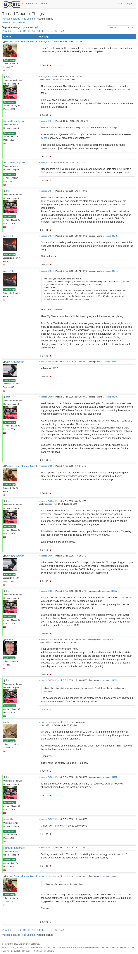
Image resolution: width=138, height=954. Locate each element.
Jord (8, 76)
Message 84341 (46, 121)
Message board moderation (14, 22)
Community (29, 3)
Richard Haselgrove (14, 121)
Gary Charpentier (14, 361)
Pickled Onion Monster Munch (21, 41)
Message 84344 (46, 162)
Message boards (11, 18)
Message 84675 (46, 680)
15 (47, 31)
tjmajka (9, 639)
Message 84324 (46, 41)
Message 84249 (110, 236)
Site (44, 3)
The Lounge (28, 18)
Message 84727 (46, 819)
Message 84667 (46, 556)
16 (55, 31)
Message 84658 (46, 501)
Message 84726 (46, 777)
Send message (9, 60)
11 (29, 31)
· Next (60, 31)
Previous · (7, 31)
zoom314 (8, 236)
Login (129, 3)
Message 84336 (46, 76)
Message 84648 (46, 271)
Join (119, 3)
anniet (6, 722)
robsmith (8, 819)
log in (36, 27)
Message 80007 (110, 639)
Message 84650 (46, 397)
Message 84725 (46, 722)
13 (38, 31)
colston (45, 138)
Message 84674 (46, 639)
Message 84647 (46, 236)
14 (43, 31)
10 (24, 31)
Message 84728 (46, 847)
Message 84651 (46, 466)
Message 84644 (46, 191)
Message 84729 (46, 876)
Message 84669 (46, 591)
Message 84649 (46, 361)
